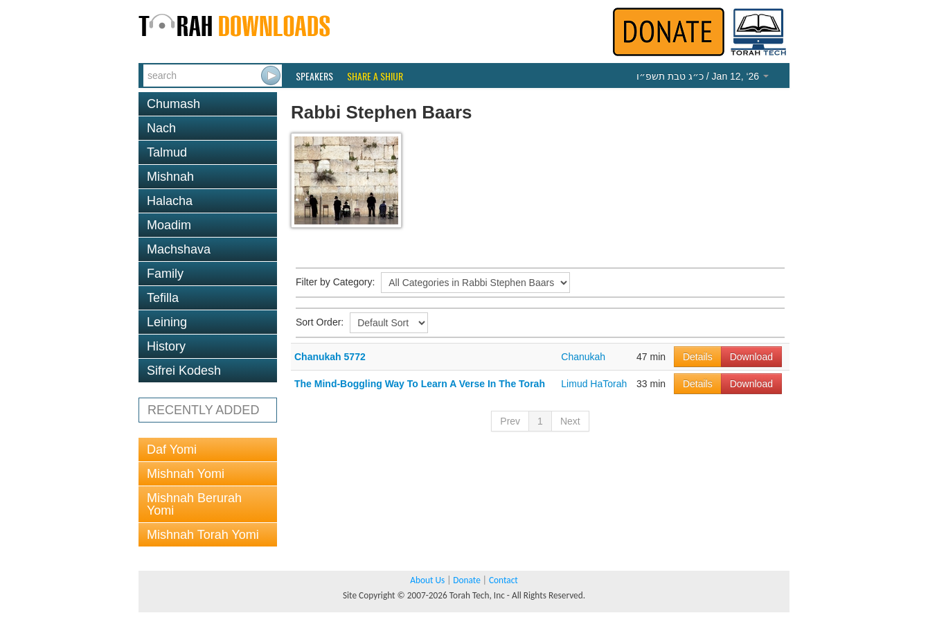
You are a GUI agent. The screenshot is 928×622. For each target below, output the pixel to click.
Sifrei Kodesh (184, 370)
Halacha (170, 201)
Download (751, 356)
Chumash (173, 104)
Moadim (169, 225)
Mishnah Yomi (185, 474)
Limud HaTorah (594, 383)
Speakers (314, 76)
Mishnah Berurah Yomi (194, 504)
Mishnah (170, 177)
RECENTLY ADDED (203, 410)
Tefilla (163, 298)
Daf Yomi (172, 449)
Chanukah (583, 356)
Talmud (167, 152)
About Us (427, 580)
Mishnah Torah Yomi (203, 535)
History (166, 346)
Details (698, 356)
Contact (503, 580)
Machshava (179, 249)
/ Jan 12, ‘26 (702, 76)
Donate (466, 580)
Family (165, 274)
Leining (167, 322)
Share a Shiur (375, 76)
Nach (161, 128)
